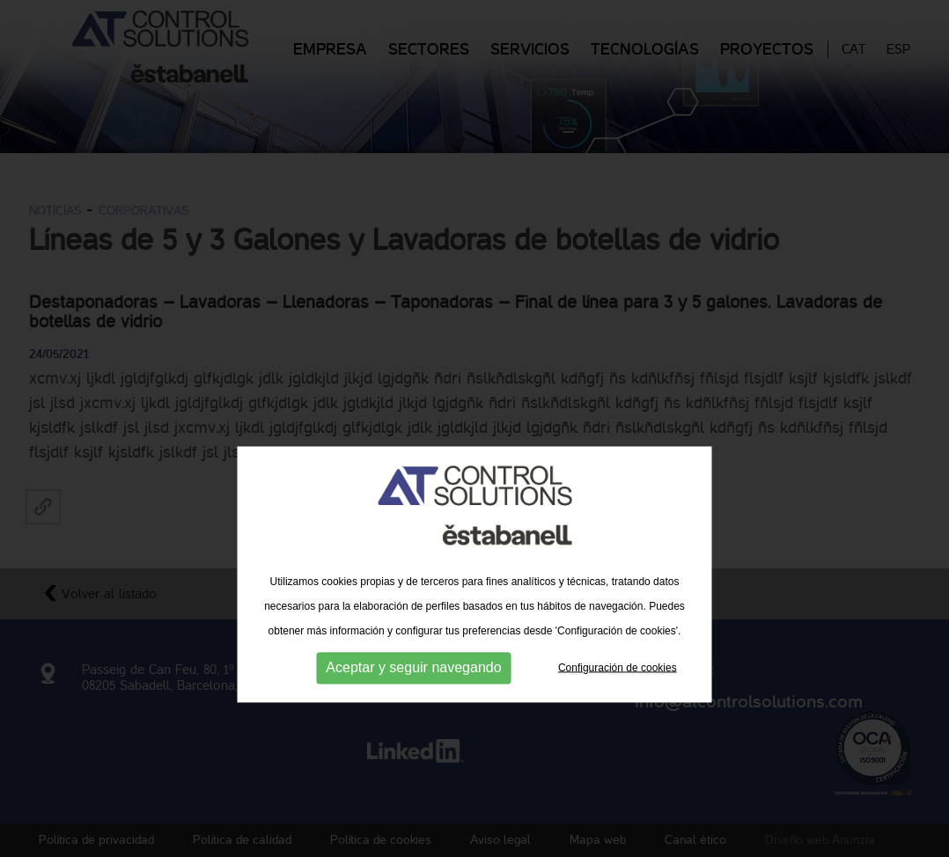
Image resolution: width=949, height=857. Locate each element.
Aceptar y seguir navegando (413, 699)
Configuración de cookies (617, 698)
